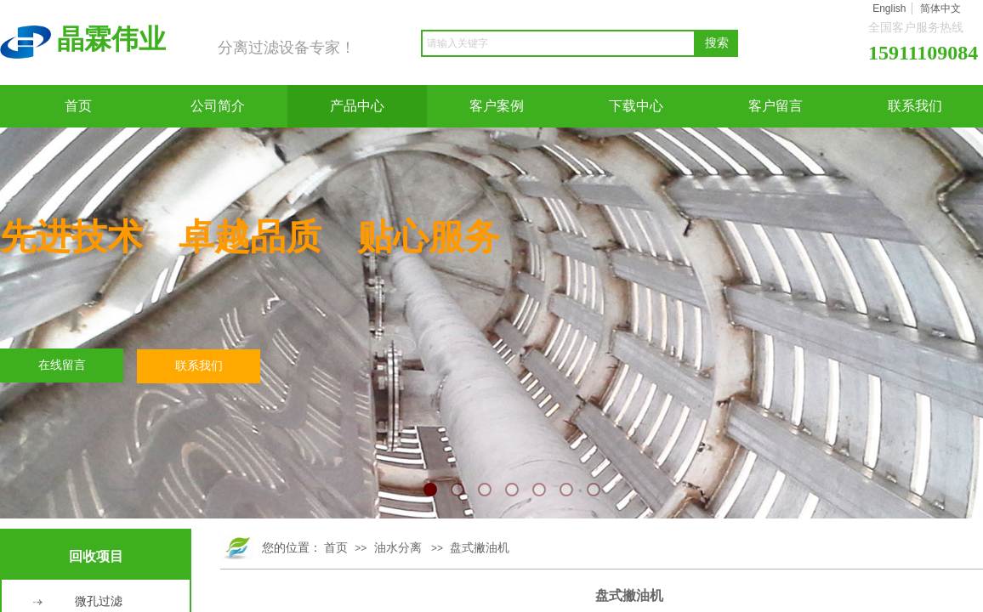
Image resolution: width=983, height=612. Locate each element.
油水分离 (398, 547)
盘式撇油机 (479, 547)
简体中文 (940, 8)
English (889, 8)
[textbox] (558, 43)
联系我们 (915, 106)
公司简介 (217, 106)
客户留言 (775, 106)
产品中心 (357, 106)
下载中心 (636, 106)
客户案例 (496, 106)
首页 (78, 106)
